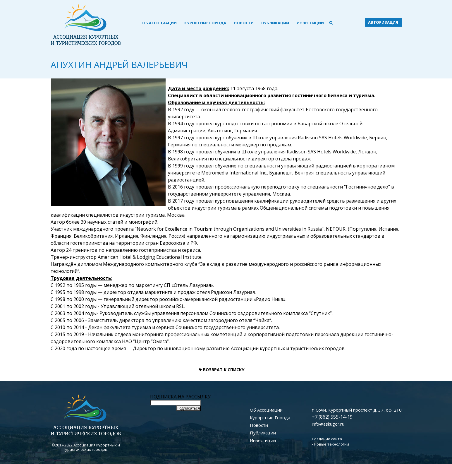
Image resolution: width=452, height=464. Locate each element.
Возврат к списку (223, 369)
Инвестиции (310, 22)
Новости (244, 22)
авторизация (383, 22)
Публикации (275, 22)
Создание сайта (327, 438)
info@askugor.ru (328, 424)
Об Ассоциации (159, 22)
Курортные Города (205, 22)
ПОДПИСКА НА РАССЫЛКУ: (181, 396)
